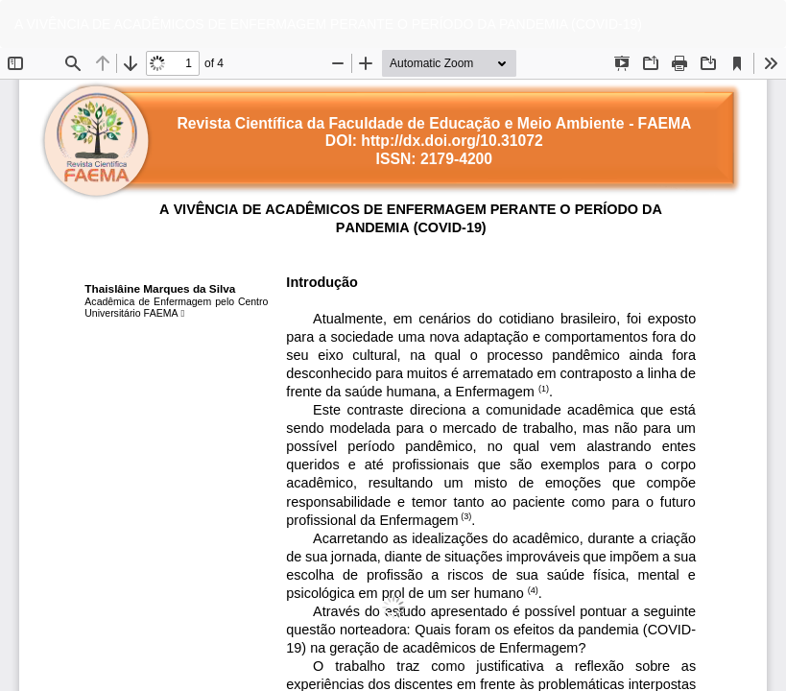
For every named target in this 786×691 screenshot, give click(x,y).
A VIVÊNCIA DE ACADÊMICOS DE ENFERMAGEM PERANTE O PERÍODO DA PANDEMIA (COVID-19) (328, 24)
